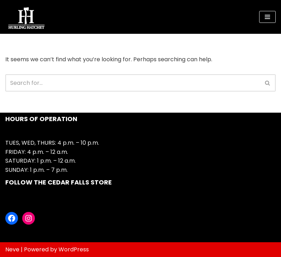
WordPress (74, 249)
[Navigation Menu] (267, 17)
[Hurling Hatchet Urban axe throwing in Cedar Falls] (26, 17)
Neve (12, 249)
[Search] (132, 83)
